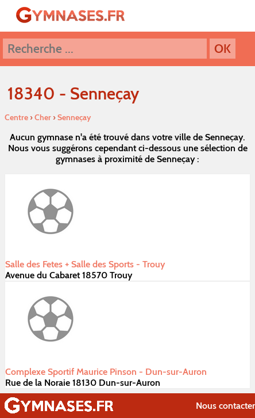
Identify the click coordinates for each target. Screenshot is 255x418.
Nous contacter (225, 405)
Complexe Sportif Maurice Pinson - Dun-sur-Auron (106, 371)
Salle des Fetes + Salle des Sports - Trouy (85, 264)
